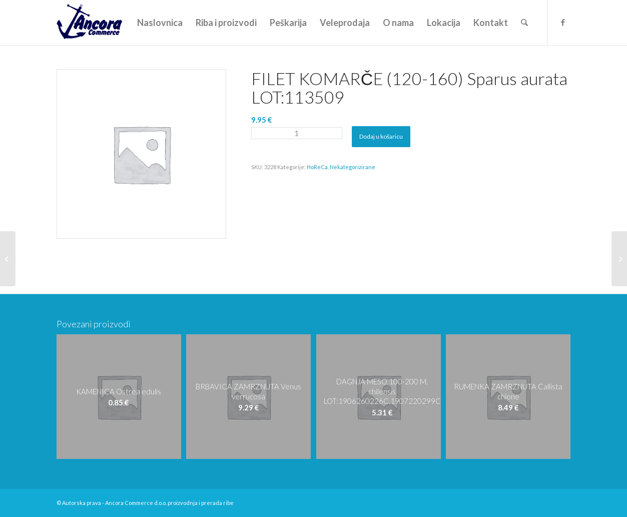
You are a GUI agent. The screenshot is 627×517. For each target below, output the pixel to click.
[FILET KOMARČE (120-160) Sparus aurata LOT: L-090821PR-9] (8, 258)
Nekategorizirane (352, 167)
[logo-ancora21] (89, 22)
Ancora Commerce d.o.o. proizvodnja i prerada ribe (169, 502)
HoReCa (317, 167)
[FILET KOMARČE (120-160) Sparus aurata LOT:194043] (619, 258)
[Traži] (524, 22)
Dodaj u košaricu (381, 136)
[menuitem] (160, 22)
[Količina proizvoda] (296, 133)
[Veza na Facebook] (562, 22)
